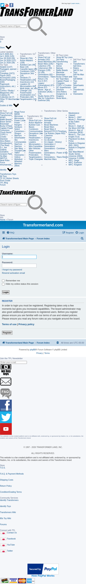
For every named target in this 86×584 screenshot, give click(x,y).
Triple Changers (35, 159)
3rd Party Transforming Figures (62, 61)
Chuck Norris (5, 132)
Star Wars (18, 148)
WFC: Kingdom (75, 165)
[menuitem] (10, 232)
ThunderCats (20, 151)
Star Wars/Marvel (76, 152)
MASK (17, 114)
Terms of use (9, 324)
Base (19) (24, 67)
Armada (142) (44, 59)
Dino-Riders (61, 92)
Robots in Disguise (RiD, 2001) (77, 144)
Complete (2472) (7, 73)
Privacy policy (26, 324)
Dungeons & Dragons (61, 95)
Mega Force (19, 112)
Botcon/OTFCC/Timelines (55, 131)
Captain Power (62, 81)
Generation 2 (50, 144)
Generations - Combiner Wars (54, 149)
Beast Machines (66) (47, 62)
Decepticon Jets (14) (27, 74)
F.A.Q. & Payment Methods (12, 474)
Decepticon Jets (35, 133)
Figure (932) (5, 75)
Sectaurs (18, 127)
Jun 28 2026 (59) (7, 58)
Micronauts (19, 118)
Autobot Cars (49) (28, 65)
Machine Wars (50, 159)
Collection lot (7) (7, 97)
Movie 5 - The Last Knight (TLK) (77, 136)
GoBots (3, 150)
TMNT (17, 153)
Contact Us (12, 533)
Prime (71, 141)
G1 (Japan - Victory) (53, 142)
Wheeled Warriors (18, 162)
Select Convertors (19, 130)
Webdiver (18, 159)
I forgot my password (12, 269)
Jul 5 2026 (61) (6, 54)
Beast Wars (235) (45, 64)
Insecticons (32, 140)
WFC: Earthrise (75, 162)
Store (6, 48)
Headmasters (33, 138)
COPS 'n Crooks (63, 85)
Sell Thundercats (78, 88)
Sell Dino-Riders (77, 67)
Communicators (34, 131)
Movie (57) (42, 87)
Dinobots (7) (25, 78)
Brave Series (5, 122)
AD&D (2, 117)
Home (2, 220)
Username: (7, 253)
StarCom (18, 144)
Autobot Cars (33, 125)
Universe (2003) (75, 156)
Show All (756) (26, 58)
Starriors (18, 146)
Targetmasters (34, 157)
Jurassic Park (6, 154)
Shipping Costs (6, 480)
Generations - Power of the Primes (56, 154)
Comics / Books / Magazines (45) (7, 92)
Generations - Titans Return (56, 157)
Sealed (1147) (6, 67)
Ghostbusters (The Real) (6, 144)
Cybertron (48, 136)
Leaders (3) (25, 84)
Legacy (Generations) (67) (46, 84)
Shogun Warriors (18, 134)
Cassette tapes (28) (28, 69)
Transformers (6, 115)
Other (30, 151)
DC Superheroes (63, 87)
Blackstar (60, 72)
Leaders (31, 142)
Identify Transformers (9, 500)
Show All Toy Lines (64, 57)
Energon (48, 138)
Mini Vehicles (33, 148)
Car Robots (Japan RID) (54, 133)
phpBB (33, 350)
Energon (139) (44, 70)
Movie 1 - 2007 (75, 117)
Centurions (4, 130)
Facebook (11, 539)
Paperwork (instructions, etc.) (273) (8, 86)
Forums (3, 524)
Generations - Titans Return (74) (47, 78)
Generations (49, 146)
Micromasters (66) (28, 86)
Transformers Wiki (8, 512)
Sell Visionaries (78, 93)
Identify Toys (5, 506)
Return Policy (6, 486)
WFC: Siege (74, 160)
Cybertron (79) (44, 66)
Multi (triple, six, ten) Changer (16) (29, 89)
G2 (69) (41, 72)
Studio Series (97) (46, 96)
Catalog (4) (5, 95)
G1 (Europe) (49, 140)
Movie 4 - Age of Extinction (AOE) (76, 131)
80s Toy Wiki (5, 518)
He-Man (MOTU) (3, 157)
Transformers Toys (8, 174)
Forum (3, 185)
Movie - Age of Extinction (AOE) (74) (45, 92)
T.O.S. (2, 468)
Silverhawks (19, 138)
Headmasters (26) (28, 80)
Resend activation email (13, 273)
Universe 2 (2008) (76, 158)
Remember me (11, 280)
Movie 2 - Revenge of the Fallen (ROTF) (77, 121)
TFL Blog (4, 183)
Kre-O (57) (42, 81)
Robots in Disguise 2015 (77, 148)
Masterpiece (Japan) (74, 114)
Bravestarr (60, 75)
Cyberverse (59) (45, 68)
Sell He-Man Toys (78, 76)
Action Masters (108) (26, 61)
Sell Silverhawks (78, 84)
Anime (59, 66)
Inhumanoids (5, 165)
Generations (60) (45, 75)
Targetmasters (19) (28, 99)
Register (7, 332)
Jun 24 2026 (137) (8, 60)
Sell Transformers (79, 63)
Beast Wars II (50, 129)
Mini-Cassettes (34, 146)
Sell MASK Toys (78, 80)
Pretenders (32, 155)
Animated (48, 120)
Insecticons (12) (27, 82)
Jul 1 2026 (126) (7, 56)
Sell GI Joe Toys (78, 71)
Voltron (17, 157)
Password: (7, 262)
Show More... (62, 98)
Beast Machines (51, 125)
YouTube (11, 545)
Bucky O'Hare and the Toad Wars (64, 78)
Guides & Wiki (9, 105)
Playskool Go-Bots (77, 139)
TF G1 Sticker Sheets (9, 178)
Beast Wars (49, 127)
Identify (6, 170)
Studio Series (74, 154)
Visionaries (19, 155)
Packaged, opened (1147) (8, 70)
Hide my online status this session (20, 284)
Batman (59, 68)
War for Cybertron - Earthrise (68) (46, 99)
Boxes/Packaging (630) (7, 81)
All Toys (3, 176)
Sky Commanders (20, 141)
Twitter (10, 551)
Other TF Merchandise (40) (10, 100)
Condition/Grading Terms (11, 492)
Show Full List (44, 57)
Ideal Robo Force (4, 161)
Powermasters (34, 153)
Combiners (32, 129)
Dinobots (32, 136)
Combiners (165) (27, 71)
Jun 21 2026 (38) (7, 63)
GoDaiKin (4, 152)
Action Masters (34, 123)
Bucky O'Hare (6, 126)
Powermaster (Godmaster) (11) (27, 94)
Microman (18, 116)
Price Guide (5, 180)
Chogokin (60, 83)
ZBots (16, 166)
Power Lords (19, 120)
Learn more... (76, 3)
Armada (47, 123)
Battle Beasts (62, 70)
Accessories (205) (8, 78)
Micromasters (33, 144)
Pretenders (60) (27, 97)
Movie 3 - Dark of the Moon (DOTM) (76, 127)
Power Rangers (18, 124)
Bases (30, 127)
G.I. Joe (3, 147)
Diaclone (60, 90)
